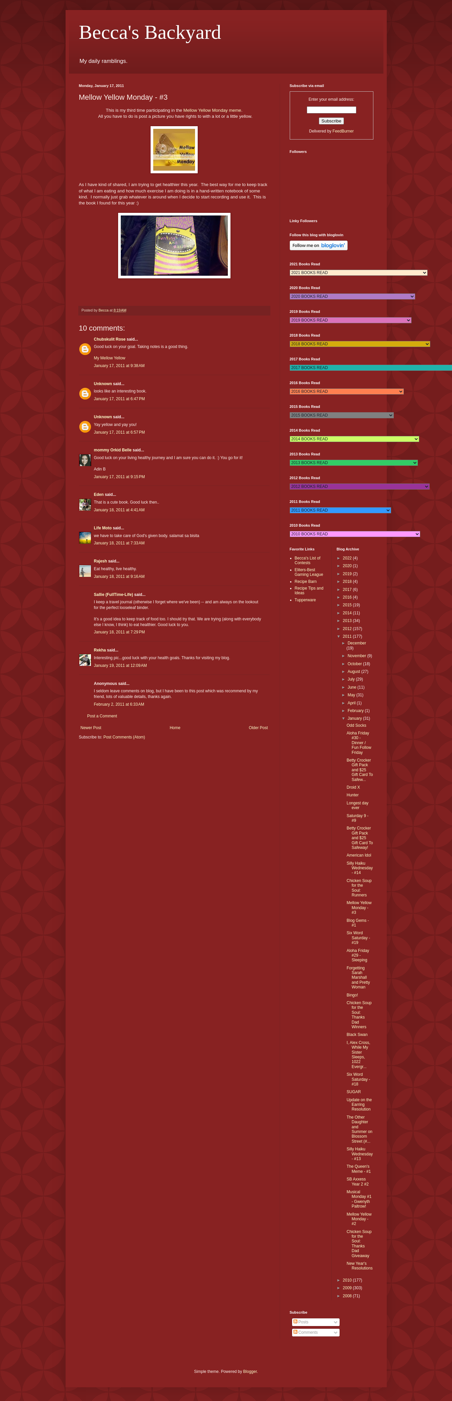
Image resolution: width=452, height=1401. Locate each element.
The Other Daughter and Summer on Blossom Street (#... (359, 1129)
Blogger (250, 1371)
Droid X (353, 787)
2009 (348, 1288)
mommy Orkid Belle (113, 450)
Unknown (103, 383)
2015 (348, 605)
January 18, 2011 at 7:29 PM (119, 632)
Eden (99, 494)
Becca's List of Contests (308, 560)
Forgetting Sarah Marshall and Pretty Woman (358, 978)
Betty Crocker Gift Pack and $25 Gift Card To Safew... (360, 770)
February (356, 710)
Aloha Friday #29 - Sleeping (358, 955)
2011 (348, 636)
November (357, 655)
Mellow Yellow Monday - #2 (359, 1219)
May (352, 695)
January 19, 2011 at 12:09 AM (120, 665)
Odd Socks (356, 725)
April (352, 703)
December (357, 643)
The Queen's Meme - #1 (359, 1168)
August (354, 671)
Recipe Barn (306, 581)
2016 (348, 597)
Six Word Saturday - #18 (358, 1079)
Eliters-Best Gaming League (309, 572)
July (352, 679)
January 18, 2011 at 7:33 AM (119, 543)
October (355, 664)
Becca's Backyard (150, 32)
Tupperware (305, 600)
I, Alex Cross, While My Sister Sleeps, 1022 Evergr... (358, 1054)
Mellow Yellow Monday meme (212, 110)
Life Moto (103, 528)
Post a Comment (102, 716)
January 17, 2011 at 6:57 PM (119, 432)
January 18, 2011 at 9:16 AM (119, 576)
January (355, 718)
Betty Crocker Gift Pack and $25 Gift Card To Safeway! (360, 838)
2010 (348, 1280)
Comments (305, 1332)
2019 (348, 574)
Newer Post (91, 727)
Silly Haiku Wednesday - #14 (360, 868)
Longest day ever (357, 805)
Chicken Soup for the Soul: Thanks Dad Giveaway (359, 1243)
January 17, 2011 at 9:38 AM (119, 365)
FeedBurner (343, 131)
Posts (300, 1322)
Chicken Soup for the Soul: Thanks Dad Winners (359, 1014)
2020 (348, 565)
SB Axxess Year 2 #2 (358, 1181)
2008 (348, 1296)
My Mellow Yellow (109, 358)
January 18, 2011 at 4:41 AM (119, 510)
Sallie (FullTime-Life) (113, 594)
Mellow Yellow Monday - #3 (359, 907)
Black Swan (357, 1034)
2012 (348, 628)
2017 (348, 589)
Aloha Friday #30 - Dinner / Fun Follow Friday (359, 743)
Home (175, 727)
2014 (348, 613)
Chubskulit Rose (110, 339)
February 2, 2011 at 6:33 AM (119, 704)
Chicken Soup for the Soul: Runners (359, 887)
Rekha (100, 650)
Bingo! (352, 995)
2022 (348, 558)
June (352, 687)
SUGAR (354, 1091)
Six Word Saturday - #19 (358, 938)
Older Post (258, 727)
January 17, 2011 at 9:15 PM (119, 476)
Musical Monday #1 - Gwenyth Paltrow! (359, 1199)
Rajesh (100, 561)
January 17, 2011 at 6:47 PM (119, 399)
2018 (348, 581)
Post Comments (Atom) (124, 737)
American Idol (359, 855)
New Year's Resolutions (360, 1266)
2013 (348, 620)
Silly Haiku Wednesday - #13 (360, 1154)
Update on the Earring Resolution (359, 1105)
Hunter (353, 795)
